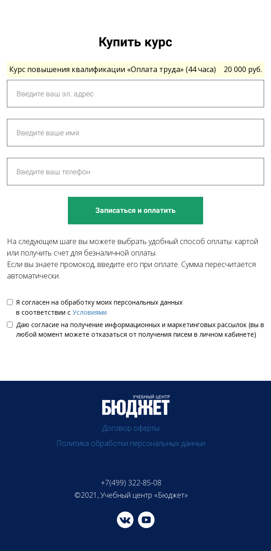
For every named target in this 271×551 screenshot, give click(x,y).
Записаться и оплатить (135, 210)
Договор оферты (131, 428)
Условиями (89, 312)
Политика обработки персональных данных (131, 443)
